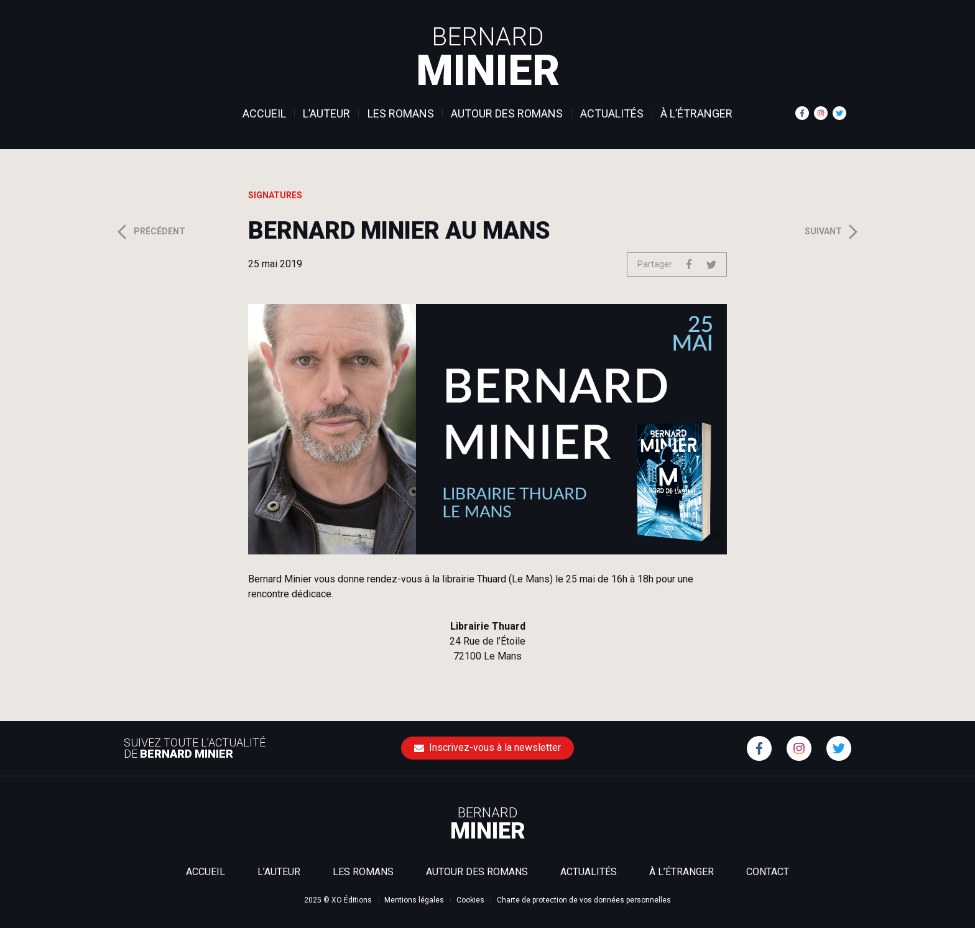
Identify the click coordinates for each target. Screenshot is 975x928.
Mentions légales (414, 900)
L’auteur (326, 113)
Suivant (833, 231)
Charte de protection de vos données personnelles (584, 900)
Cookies (470, 900)
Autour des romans (507, 113)
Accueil (264, 113)
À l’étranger (696, 113)
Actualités (612, 113)
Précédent (149, 231)
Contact (767, 872)
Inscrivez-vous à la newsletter (487, 747)
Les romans (400, 113)
